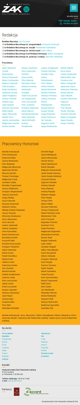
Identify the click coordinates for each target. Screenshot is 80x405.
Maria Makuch (28, 111)
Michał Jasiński (8, 126)
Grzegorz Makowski (30, 108)
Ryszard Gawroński (10, 108)
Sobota (4, 353)
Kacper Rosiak (47, 111)
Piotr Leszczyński (29, 102)
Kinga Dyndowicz (9, 89)
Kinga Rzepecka (48, 114)
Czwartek (5, 348)
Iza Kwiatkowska (29, 99)
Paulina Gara (7, 102)
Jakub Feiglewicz (9, 96)
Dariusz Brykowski (10, 77)
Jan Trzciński (24, 41)
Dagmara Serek (48, 123)
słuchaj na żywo (69, 23)
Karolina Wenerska (69, 99)
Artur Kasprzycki (29, 71)
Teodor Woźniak (67, 111)
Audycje (5, 359)
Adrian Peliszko (47, 86)
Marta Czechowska (10, 80)
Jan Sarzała (46, 120)
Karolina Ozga (47, 74)
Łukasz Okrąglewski (49, 68)
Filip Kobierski (28, 80)
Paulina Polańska (48, 93)
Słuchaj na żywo (47, 353)
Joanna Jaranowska (10, 120)
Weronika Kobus (29, 83)
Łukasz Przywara (48, 99)
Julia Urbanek (66, 96)
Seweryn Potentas (49, 96)
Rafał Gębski (7, 111)
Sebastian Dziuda (9, 93)
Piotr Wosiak (66, 108)
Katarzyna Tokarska (69, 89)
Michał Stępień (67, 68)
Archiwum (45, 356)
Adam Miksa (46, 50)
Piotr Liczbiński (28, 105)
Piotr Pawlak (46, 83)
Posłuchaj (44, 348)
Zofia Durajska (8, 86)
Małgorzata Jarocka (10, 123)
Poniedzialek (6, 339)
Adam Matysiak (28, 117)
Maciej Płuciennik (48, 89)
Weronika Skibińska (53, 57)
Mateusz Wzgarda (68, 117)
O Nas (43, 339)
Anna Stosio (66, 71)
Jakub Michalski (28, 120)
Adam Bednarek (9, 68)
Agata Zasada (67, 120)
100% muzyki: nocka (68, 20)
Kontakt (44, 350)
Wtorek (4, 342)
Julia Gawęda (8, 105)
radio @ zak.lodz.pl (15, 381)
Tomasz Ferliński (9, 99)
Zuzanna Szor (67, 80)
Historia (44, 345)
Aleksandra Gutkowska (46, 47)
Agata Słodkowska (49, 126)
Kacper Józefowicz (30, 68)
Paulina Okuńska (48, 71)
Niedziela (5, 356)
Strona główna (7, 333)
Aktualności (45, 333)
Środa (4, 345)
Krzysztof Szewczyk (50, 44)
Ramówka (5, 336)
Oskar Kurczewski (29, 96)
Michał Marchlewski (30, 114)
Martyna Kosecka (29, 86)
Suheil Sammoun (48, 117)
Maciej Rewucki (47, 108)
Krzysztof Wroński (68, 114)
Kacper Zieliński (67, 123)
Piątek (4, 350)
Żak (42, 336)
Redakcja (44, 342)
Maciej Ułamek (67, 93)
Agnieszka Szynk (68, 86)
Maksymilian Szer (68, 77)
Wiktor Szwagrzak (55, 54)
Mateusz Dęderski (9, 83)
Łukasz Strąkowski (69, 74)
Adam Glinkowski (9, 114)
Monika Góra (7, 117)
